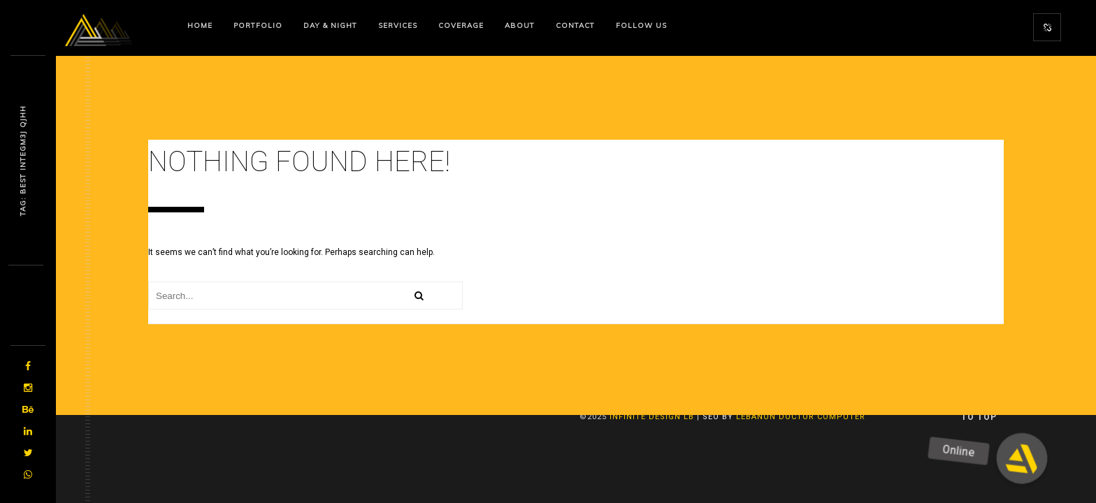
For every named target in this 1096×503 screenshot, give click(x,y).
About (520, 25)
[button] (1021, 458)
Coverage (461, 25)
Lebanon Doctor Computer (800, 416)
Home (199, 25)
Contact (575, 25)
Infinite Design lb (652, 416)
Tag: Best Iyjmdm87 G (22, 160)
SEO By (717, 416)
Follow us (641, 25)
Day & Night (330, 25)
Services (397, 25)
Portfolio (257, 25)
